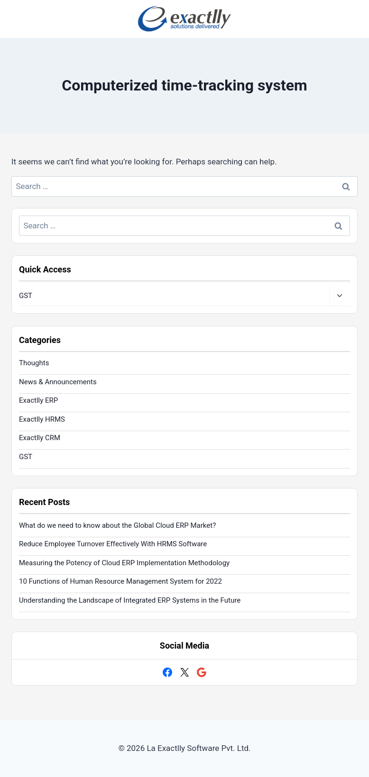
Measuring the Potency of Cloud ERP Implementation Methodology (124, 563)
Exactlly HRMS (42, 419)
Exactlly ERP (38, 400)
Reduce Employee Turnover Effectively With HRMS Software (113, 544)
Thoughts (34, 363)
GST (25, 295)
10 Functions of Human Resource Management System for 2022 (120, 581)
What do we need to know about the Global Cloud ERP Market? (117, 525)
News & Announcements (58, 382)
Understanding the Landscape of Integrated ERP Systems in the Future (129, 600)
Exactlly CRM (39, 438)
